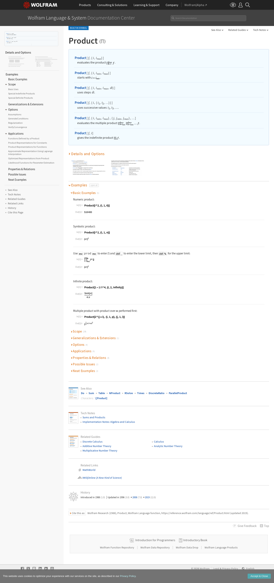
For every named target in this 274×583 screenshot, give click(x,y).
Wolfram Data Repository (155, 547)
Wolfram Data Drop (187, 547)
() (108, 477)
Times (140, 393)
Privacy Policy (230, 568)
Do (82, 393)
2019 (150, 497)
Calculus (159, 441)
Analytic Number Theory (168, 446)
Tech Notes (259, 30)
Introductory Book (195, 540)
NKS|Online (89, 477)
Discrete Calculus (92, 441)
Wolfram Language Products (221, 547)
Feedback (247, 526)
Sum (91, 393)
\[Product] (101, 398)
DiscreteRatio (156, 393)
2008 (137, 497)
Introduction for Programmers (155, 540)
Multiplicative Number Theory (100, 450)
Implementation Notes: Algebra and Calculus (109, 422)
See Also (216, 30)
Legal (216, 568)
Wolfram (205, 568)
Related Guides (237, 30)
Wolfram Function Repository (117, 547)
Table (101, 393)
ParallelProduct (178, 393)
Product (7, 33)
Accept (259, 577)
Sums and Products (94, 417)
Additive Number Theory (97, 446)
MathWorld (89, 470)
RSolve (129, 393)
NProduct (114, 393)
